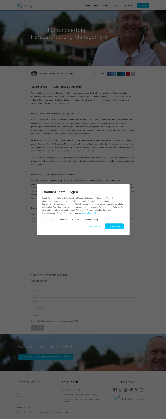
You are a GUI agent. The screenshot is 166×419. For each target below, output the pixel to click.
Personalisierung (90, 220)
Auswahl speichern (94, 226)
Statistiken (61, 220)
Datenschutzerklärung (91, 213)
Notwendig (48, 220)
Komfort (74, 220)
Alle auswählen (114, 226)
